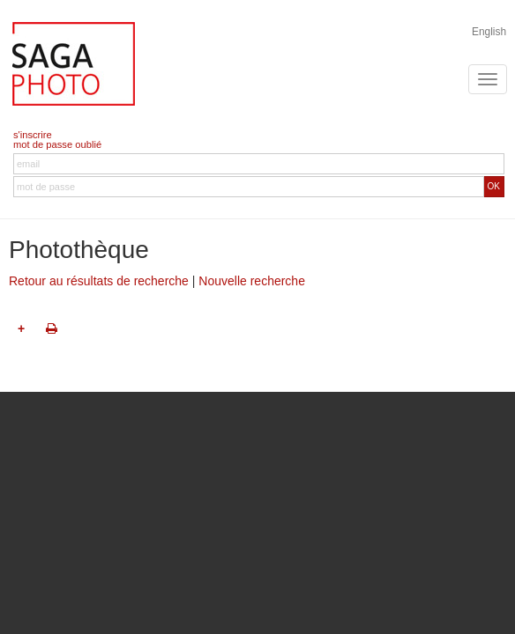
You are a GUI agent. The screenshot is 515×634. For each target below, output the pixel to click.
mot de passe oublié (57, 144)
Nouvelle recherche (251, 281)
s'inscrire (32, 134)
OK (494, 186)
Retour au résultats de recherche (99, 281)
